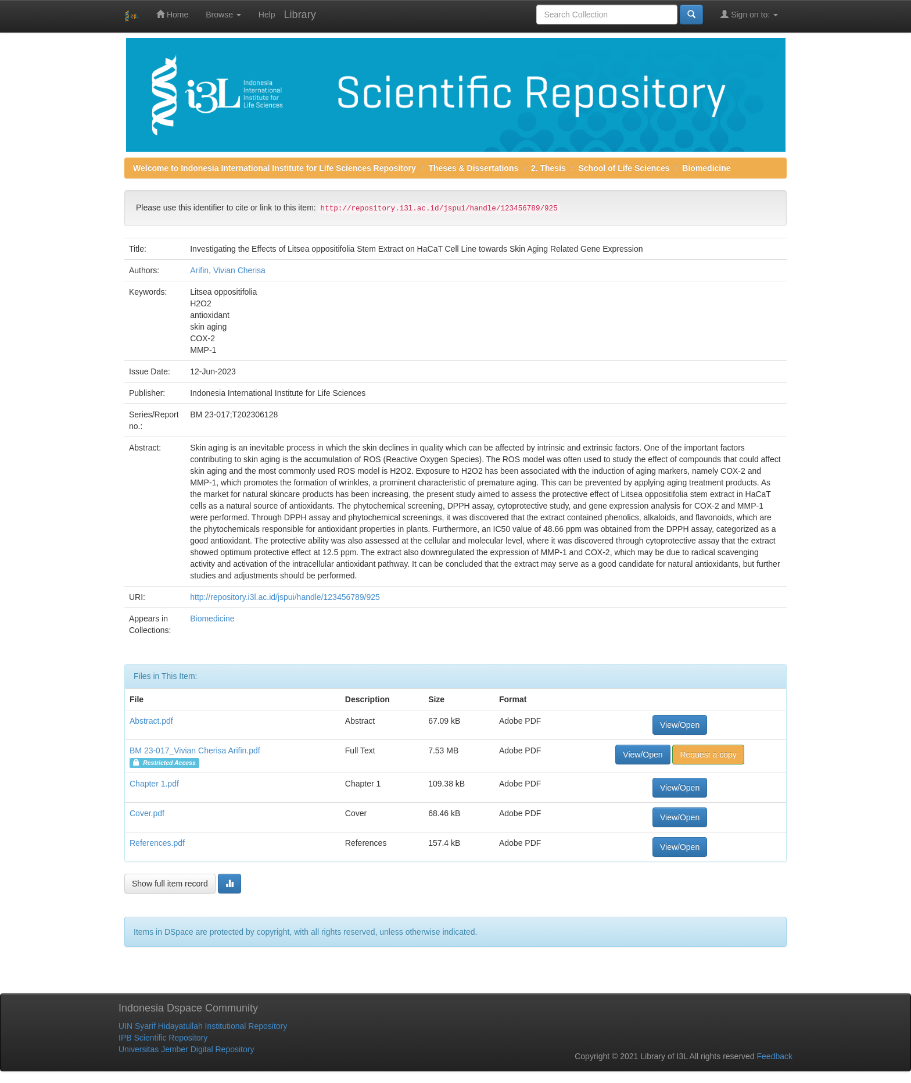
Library (300, 14)
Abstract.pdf (151, 720)
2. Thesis (548, 168)
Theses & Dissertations (473, 168)
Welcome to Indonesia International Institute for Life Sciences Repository (274, 168)
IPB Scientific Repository (163, 1037)
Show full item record (170, 883)
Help (267, 14)
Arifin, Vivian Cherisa (228, 270)
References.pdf (157, 843)
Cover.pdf (147, 813)
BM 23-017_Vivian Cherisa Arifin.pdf (195, 750)
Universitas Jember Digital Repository (186, 1049)
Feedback (774, 1056)
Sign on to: (749, 14)
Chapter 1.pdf (154, 783)
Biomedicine (706, 168)
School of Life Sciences (624, 168)
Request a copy (708, 754)
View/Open (680, 725)
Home (172, 14)
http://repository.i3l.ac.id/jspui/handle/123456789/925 (285, 597)
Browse (223, 14)
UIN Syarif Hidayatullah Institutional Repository (203, 1026)
